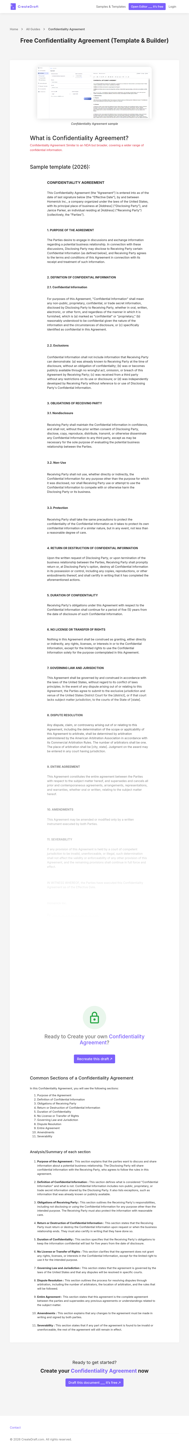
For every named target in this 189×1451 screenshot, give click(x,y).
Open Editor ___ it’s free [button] (147, 6)
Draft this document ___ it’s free (95, 1382)
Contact (15, 1427)
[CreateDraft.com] (24, 6)
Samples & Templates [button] (111, 6)
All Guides (33, 29)
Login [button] (172, 6)
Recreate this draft (94, 1059)
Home (14, 29)
